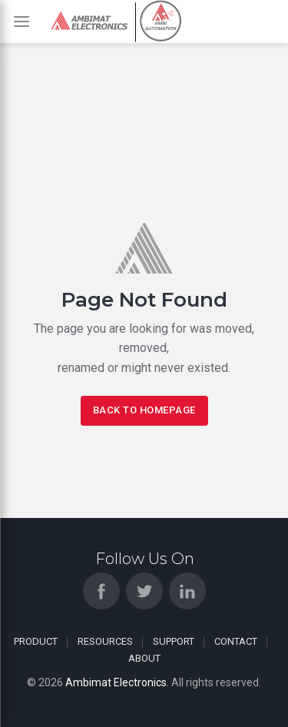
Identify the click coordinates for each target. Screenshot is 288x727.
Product (36, 641)
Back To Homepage (144, 410)
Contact (235, 641)
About (144, 658)
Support (173, 641)
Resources (105, 641)
